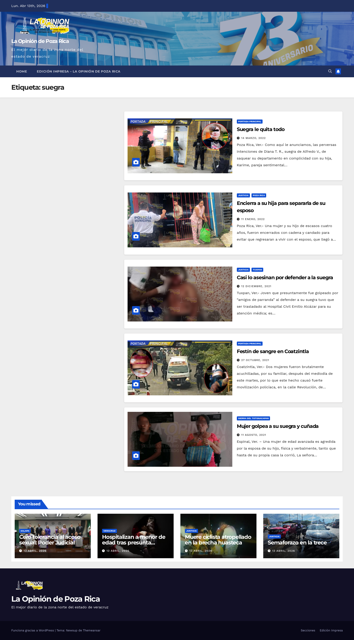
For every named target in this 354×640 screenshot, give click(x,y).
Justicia (243, 195)
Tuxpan (257, 269)
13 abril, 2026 (35, 550)
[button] (330, 71)
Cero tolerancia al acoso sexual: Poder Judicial (49, 540)
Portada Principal (249, 121)
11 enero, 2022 (253, 219)
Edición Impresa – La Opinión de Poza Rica (79, 71)
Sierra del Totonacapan (253, 418)
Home (21, 71)
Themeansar (91, 630)
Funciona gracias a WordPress (33, 630)
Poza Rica (259, 195)
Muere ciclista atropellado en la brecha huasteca (218, 540)
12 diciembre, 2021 (256, 286)
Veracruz (109, 531)
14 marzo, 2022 (253, 138)
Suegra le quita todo (260, 129)
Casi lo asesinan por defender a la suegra (285, 277)
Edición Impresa (331, 630)
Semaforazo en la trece (297, 542)
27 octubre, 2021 (255, 360)
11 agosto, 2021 (253, 434)
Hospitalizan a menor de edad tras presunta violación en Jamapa (133, 542)
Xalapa (25, 531)
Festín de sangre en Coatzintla (273, 351)
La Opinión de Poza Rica (40, 41)
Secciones (308, 630)
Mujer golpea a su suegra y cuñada (278, 426)
